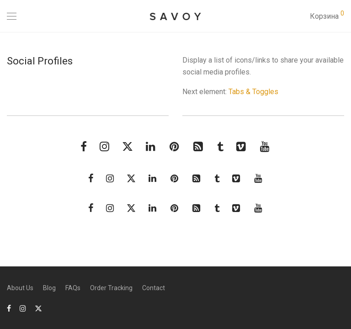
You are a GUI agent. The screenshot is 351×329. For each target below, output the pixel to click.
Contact (153, 288)
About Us (20, 288)
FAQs (72, 288)
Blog (49, 288)
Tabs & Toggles (253, 91)
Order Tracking (111, 288)
